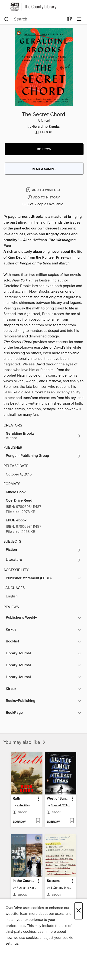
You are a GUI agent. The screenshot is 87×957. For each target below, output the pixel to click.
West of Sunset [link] (58, 799)
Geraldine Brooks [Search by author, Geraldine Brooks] (46, 127)
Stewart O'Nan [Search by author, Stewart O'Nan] (60, 805)
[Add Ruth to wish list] (38, 821)
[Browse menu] (79, 19)
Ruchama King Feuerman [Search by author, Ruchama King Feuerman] (27, 888)
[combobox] (34, 19)
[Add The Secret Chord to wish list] (43, 189)
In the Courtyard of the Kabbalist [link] (24, 881)
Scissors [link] (53, 881)
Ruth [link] (16, 799)
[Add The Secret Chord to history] (44, 198)
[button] (44, 149)
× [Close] (78, 911)
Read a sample (44, 169)
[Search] (6, 19)
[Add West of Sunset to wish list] (72, 821)
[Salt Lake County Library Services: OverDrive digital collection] (43, 6)
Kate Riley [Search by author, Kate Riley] (23, 805)
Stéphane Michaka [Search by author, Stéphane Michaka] (61, 888)
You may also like (24, 742)
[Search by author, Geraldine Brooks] (43, 436)
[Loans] (69, 19)
